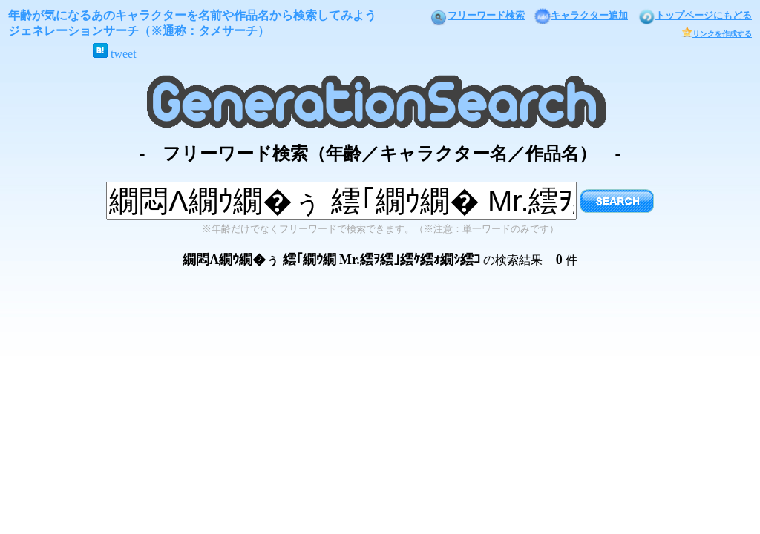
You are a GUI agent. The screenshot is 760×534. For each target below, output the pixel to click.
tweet (124, 53)
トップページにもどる (695, 15)
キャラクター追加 (581, 15)
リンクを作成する (716, 34)
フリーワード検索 (477, 15)
